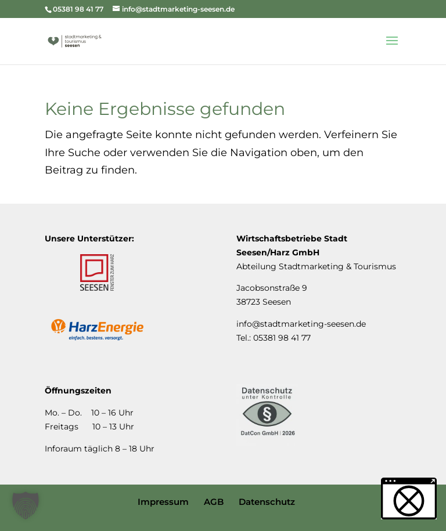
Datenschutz (267, 501)
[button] (25, 505)
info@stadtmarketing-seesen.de (301, 324)
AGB (214, 501)
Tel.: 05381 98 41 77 (273, 338)
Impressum (163, 501)
